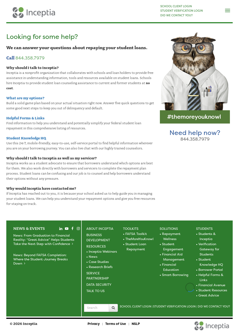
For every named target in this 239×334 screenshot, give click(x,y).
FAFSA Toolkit (136, 233)
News (93, 256)
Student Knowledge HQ (26, 138)
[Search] (113, 308)
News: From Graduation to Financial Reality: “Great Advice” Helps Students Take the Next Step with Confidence (43, 239)
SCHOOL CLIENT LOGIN (176, 6)
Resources (96, 246)
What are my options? (25, 98)
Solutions (169, 228)
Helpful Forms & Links (25, 118)
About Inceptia (99, 228)
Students (204, 228)
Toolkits (130, 228)
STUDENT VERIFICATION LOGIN (181, 10)
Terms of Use (115, 323)
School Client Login (135, 306)
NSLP (136, 323)
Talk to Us (95, 291)
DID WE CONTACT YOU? (176, 15)
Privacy (94, 323)
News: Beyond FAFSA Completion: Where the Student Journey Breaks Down (40, 259)
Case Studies (99, 261)
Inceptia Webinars (103, 251)
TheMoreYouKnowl (139, 239)
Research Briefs (100, 267)
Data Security (98, 284)
